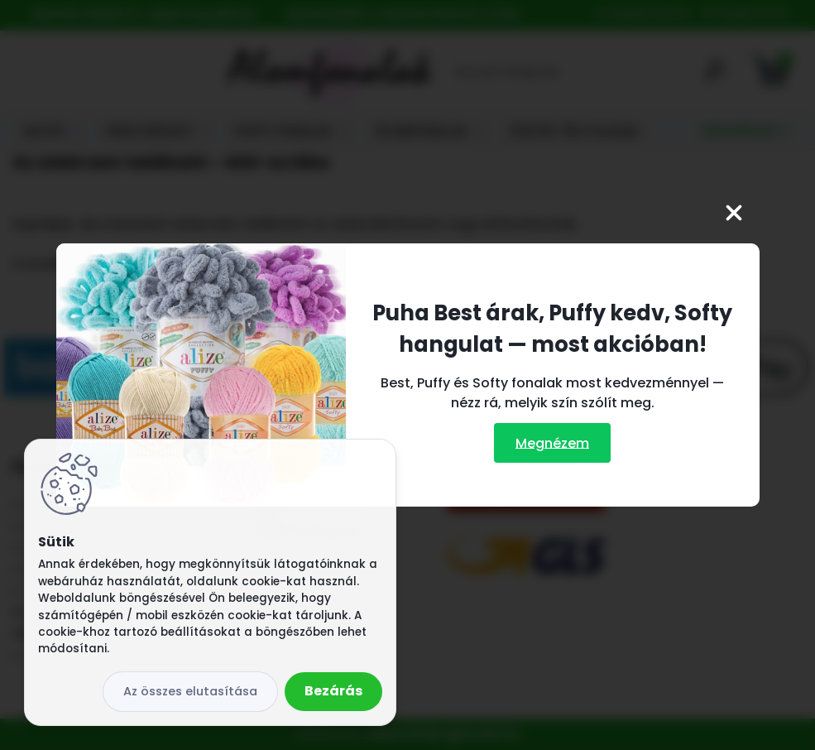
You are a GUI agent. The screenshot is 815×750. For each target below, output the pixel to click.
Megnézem (552, 442)
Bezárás (333, 690)
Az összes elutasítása (190, 691)
